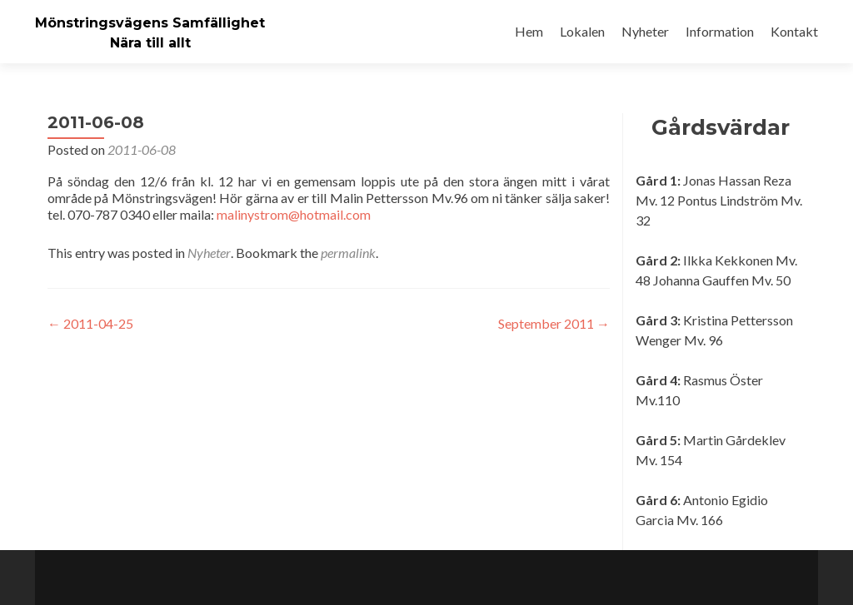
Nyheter (645, 31)
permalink (348, 252)
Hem (529, 31)
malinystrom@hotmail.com (294, 214)
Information (720, 31)
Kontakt (794, 31)
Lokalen (582, 31)
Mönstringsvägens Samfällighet (150, 23)
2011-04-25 (90, 323)
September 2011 (554, 323)
